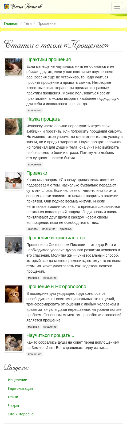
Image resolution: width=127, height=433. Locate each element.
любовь (33, 229)
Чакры (13, 405)
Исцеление (17, 380)
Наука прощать (43, 119)
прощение (34, 110)
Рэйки (13, 397)
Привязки (36, 173)
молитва (33, 277)
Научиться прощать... (50, 335)
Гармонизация (20, 388)
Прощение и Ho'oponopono (56, 286)
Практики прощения (48, 59)
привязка (66, 229)
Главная (11, 23)
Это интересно (21, 414)
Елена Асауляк (23, 6)
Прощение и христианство (55, 237)
